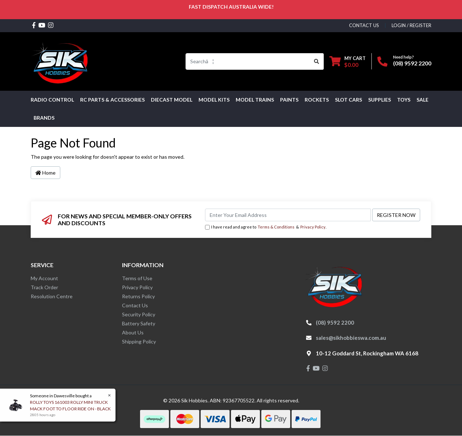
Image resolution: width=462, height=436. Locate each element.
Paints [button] (289, 100)
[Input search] (248, 61)
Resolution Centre (52, 296)
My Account (44, 278)
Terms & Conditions (276, 227)
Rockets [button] (317, 100)
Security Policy (138, 314)
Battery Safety (138, 323)
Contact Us (135, 305)
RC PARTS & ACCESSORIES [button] (112, 100)
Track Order (44, 287)
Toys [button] (403, 100)
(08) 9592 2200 (412, 63)
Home (45, 173)
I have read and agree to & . (265, 227)
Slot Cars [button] (348, 100)
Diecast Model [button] (171, 100)
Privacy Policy (313, 227)
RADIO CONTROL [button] (52, 100)
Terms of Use (137, 278)
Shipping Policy (139, 341)
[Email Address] (288, 215)
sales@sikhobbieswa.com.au (351, 337)
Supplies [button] (379, 100)
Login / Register (411, 25)
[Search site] (317, 61)
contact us (364, 25)
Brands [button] (44, 118)
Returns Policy (138, 296)
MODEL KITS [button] (214, 100)
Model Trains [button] (255, 100)
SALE (422, 100)
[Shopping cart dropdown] (347, 61)
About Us (133, 332)
